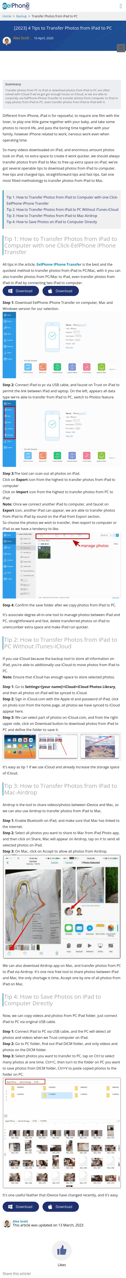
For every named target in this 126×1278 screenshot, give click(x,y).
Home (7, 16)
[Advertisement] (38, 69)
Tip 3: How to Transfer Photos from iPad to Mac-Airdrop (52, 215)
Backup (21, 16)
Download (24, 291)
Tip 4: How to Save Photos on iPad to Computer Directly (52, 221)
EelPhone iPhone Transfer (58, 264)
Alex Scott (21, 38)
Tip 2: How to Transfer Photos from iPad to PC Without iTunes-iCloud (62, 209)
